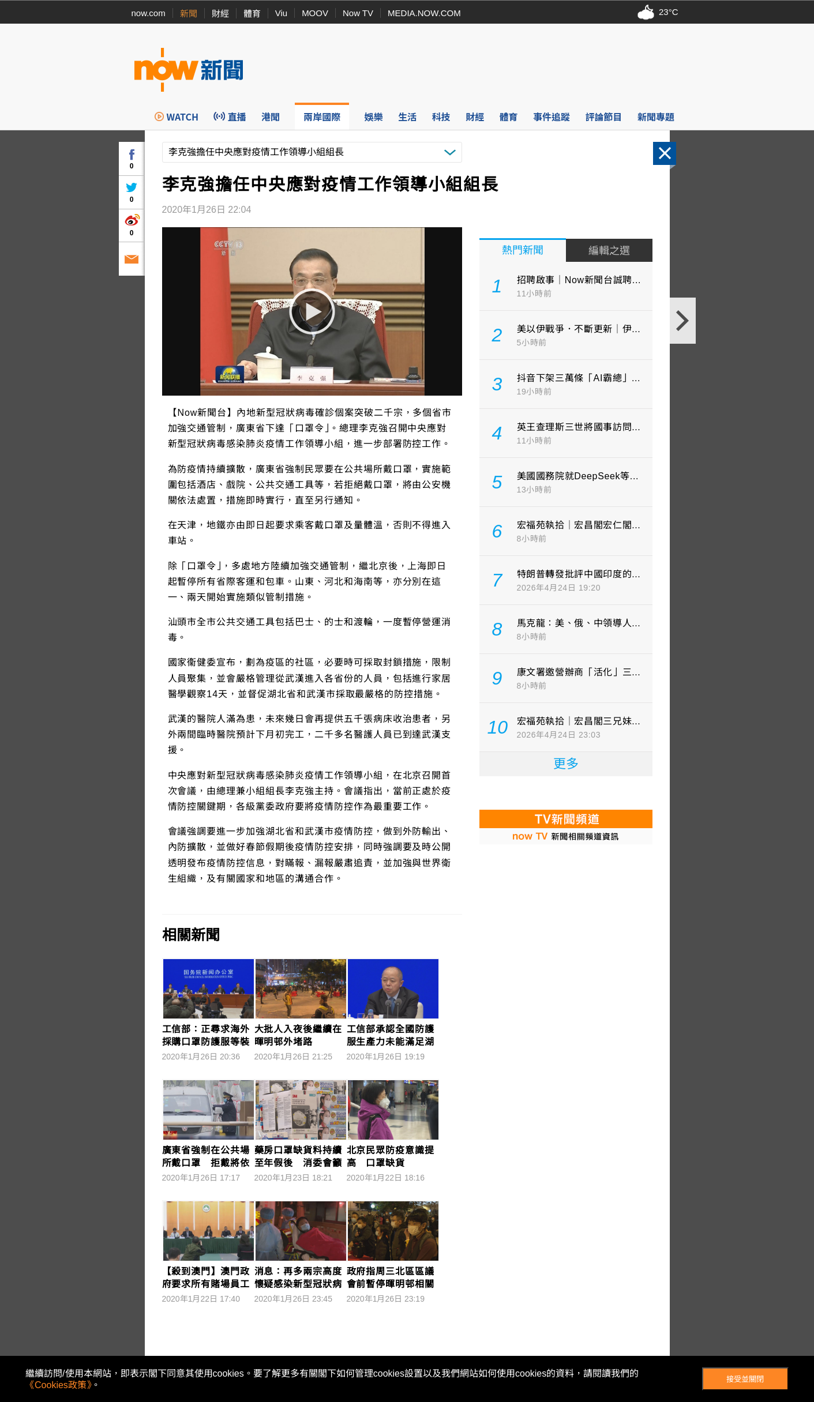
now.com (149, 13)
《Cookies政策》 (58, 1385)
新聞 (188, 13)
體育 (252, 13)
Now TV (358, 13)
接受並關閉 (745, 1379)
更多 (566, 764)
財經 (220, 13)
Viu (281, 13)
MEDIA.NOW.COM (424, 13)
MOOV (315, 13)
